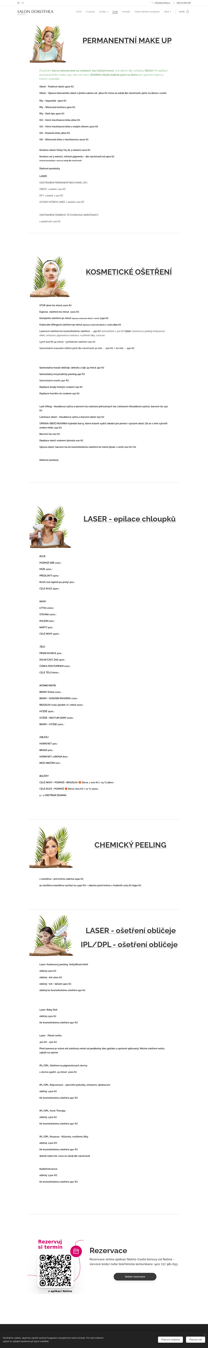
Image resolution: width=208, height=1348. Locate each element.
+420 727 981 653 (183, 2)
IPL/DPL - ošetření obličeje (129, 944)
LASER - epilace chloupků (129, 518)
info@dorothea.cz (162, 2)
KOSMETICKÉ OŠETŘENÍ (129, 272)
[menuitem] (77, 11)
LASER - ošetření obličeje (131, 930)
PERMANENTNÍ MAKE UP (126, 40)
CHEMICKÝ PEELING (130, 844)
